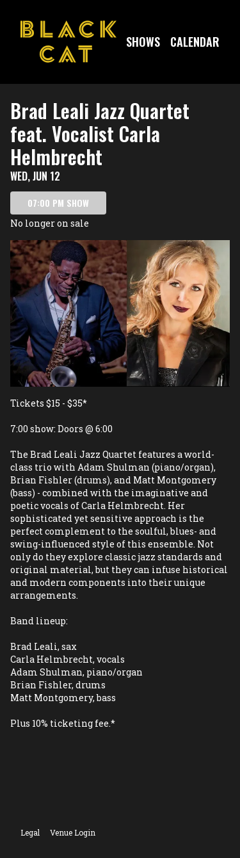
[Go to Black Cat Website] (68, 41)
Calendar (195, 41)
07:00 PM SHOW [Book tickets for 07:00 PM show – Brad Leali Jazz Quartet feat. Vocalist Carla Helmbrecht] (58, 202)
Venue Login (72, 832)
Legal (30, 832)
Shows (143, 41)
